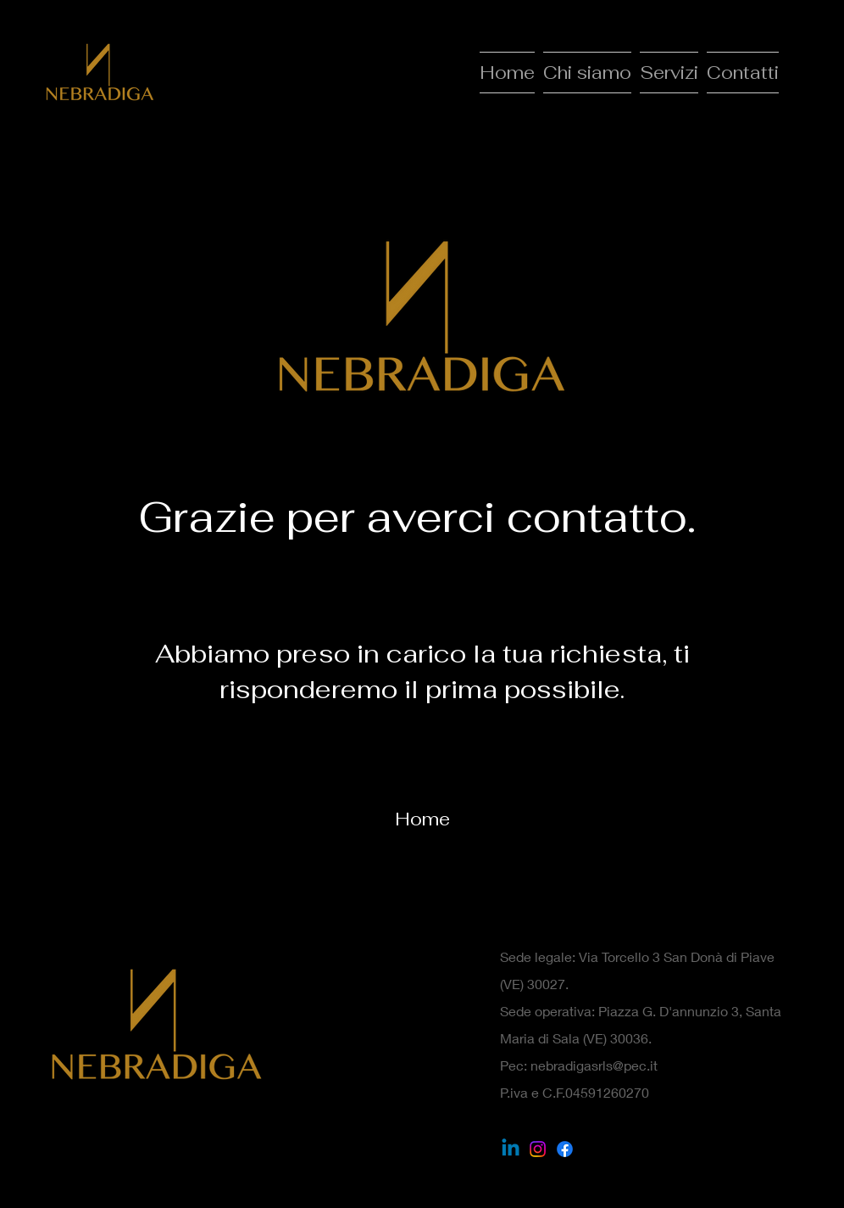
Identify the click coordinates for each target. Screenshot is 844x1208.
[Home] (422, 819)
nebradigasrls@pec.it (594, 1065)
